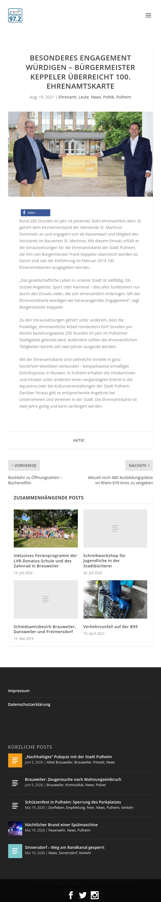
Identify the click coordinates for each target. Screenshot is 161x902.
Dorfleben (56, 807)
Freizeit (99, 762)
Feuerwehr (56, 830)
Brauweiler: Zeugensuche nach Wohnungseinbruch (73, 779)
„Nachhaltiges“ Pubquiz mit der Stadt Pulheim (68, 756)
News (96, 97)
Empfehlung (75, 807)
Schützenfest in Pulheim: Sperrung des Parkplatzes (73, 802)
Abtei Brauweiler (60, 762)
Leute (84, 97)
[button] (35, 212)
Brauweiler (82, 762)
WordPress (124, 886)
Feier (91, 807)
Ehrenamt (67, 97)
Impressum (19, 690)
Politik (108, 97)
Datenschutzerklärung (29, 704)
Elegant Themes (68, 886)
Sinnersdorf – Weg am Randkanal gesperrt (65, 847)
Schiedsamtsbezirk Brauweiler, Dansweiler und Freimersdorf (45, 629)
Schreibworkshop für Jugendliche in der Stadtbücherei (104, 560)
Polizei (101, 785)
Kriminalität (74, 785)
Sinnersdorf (68, 853)
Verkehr (127, 807)
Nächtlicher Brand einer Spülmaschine (61, 824)
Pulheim (123, 97)
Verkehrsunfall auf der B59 (110, 626)
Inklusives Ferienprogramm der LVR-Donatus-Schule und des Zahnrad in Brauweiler (45, 560)
